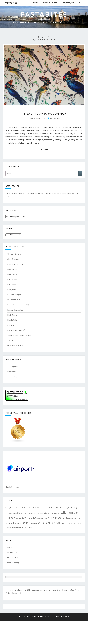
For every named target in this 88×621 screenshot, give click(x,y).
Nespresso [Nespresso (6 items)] (70, 518)
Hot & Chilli (11, 284)
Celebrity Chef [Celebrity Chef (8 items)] (20, 508)
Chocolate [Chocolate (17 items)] (38, 507)
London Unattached (15, 310)
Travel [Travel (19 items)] (9, 527)
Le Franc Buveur (13, 300)
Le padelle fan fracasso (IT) (18, 305)
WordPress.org (13, 563)
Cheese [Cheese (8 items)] (31, 508)
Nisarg (66, 616)
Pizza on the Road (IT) (16, 330)
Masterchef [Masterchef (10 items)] (32, 518)
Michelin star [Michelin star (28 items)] (55, 517)
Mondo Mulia (12, 320)
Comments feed (13, 557)
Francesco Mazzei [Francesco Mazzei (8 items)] (32, 513)
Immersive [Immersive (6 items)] (56, 513)
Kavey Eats (11, 289)
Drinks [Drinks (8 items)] (15, 513)
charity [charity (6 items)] (26, 508)
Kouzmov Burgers (14, 294)
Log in (9, 547)
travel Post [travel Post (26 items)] (27, 527)
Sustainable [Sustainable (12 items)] (76, 523)
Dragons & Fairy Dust (15, 264)
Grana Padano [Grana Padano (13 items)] (43, 513)
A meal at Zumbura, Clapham (44, 113)
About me (35, 3)
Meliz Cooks (12, 315)
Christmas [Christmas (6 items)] (46, 508)
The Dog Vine (12, 367)
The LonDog (12, 377)
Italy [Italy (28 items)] (12, 517)
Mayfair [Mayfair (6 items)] (45, 518)
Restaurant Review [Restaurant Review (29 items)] (48, 523)
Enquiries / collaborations (73, 3)
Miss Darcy (11, 372)
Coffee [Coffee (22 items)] (58, 507)
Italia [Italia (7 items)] (61, 513)
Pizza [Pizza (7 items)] (78, 518)
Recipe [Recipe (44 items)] (26, 523)
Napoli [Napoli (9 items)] (65, 518)
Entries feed (12, 552)
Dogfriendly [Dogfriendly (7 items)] (69, 508)
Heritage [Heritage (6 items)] (51, 513)
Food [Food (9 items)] (24, 513)
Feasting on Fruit (14, 269)
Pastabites (10, 2)
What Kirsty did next (15, 345)
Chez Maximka (13, 259)
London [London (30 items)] (22, 517)
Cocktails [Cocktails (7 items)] (52, 508)
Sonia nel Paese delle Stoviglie (19, 335)
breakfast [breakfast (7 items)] (13, 508)
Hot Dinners (12, 279)
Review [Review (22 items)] (62, 523)
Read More (44, 149)
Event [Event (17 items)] (19, 512)
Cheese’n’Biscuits (14, 254)
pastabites (55, 118)
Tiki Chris (11, 340)
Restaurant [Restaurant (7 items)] (33, 523)
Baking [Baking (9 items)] (8, 508)
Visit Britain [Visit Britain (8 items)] (36, 528)
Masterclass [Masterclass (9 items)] (39, 518)
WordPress (49, 616)
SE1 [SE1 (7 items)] (68, 523)
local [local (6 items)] (17, 518)
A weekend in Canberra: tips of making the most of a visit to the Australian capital (39, 193)
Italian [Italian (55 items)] (67, 512)
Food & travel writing (51, 3)
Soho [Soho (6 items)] (70, 523)
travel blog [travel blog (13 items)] (16, 528)
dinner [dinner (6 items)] (63, 508)
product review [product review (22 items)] (13, 523)
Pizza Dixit (11, 325)
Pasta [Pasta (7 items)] (74, 518)
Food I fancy (12, 274)
